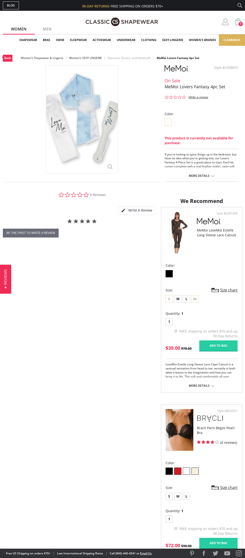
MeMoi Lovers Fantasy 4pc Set (178, 58)
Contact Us (94, 510)
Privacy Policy (159, 502)
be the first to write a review (30, 233)
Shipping (91, 494)
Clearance (231, 40)
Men (47, 29)
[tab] (137, 211)
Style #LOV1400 (105, 260)
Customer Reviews (162, 479)
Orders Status (97, 487)
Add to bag (96, 392)
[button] (5, 278)
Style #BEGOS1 (226, 260)
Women (19, 29)
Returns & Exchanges (103, 502)
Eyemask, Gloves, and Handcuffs (129, 58)
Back (7, 58)
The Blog (154, 494)
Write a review (198, 97)
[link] (197, 527)
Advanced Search (99, 471)
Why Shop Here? (160, 471)
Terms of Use (40, 536)
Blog (11, 5)
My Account (95, 479)
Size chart (107, 336)
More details (199, 176)
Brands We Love (160, 487)
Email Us (146, 553)
